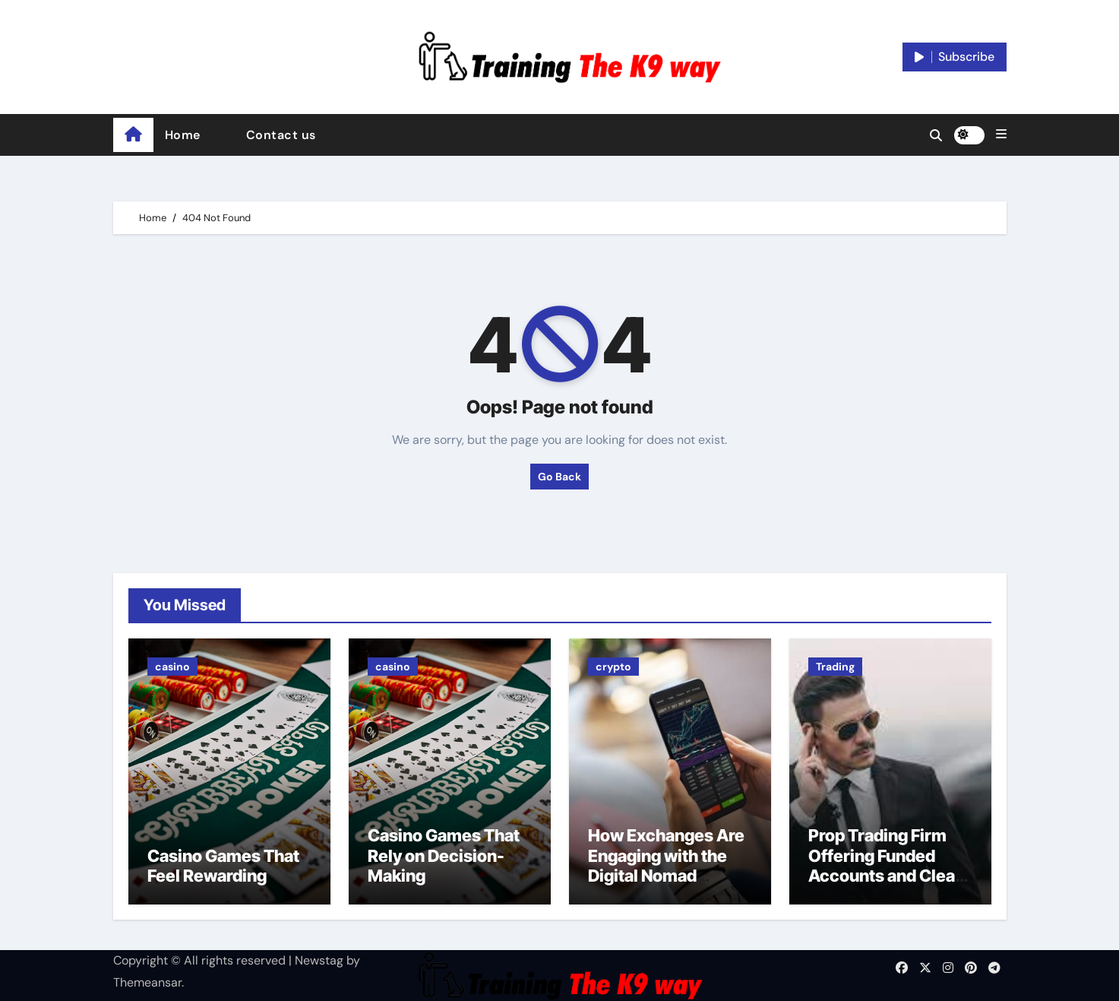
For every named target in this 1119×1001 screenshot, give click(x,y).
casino (172, 666)
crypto (613, 666)
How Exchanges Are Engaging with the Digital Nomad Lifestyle (666, 865)
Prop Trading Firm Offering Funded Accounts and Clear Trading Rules (885, 865)
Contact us (281, 135)
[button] (1001, 134)
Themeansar (147, 982)
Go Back (559, 476)
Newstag (319, 960)
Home (183, 135)
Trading (835, 666)
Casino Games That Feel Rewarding (223, 865)
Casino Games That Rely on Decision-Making (444, 855)
